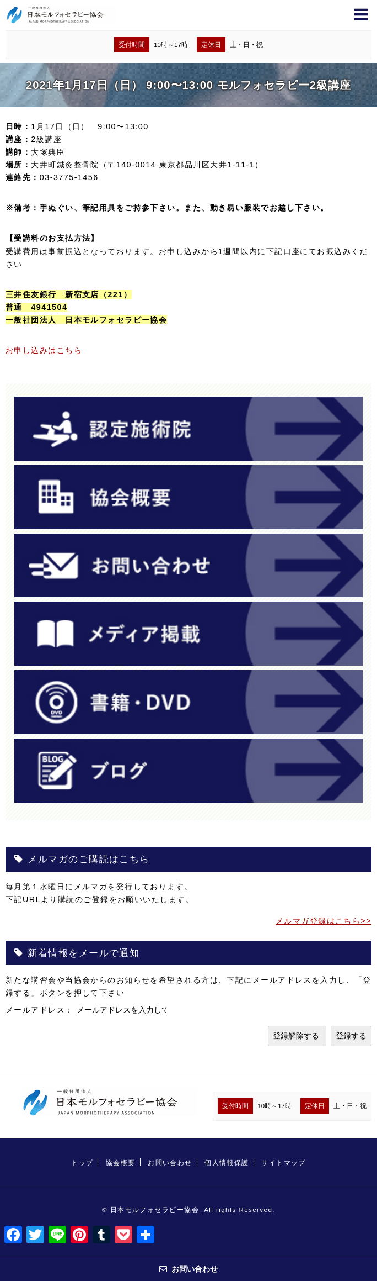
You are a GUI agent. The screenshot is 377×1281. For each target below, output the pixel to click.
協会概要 (121, 1162)
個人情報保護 (226, 1162)
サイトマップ (283, 1162)
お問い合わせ (170, 1162)
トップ (82, 1162)
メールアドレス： (41, 1009)
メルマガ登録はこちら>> (323, 920)
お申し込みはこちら (44, 350)
